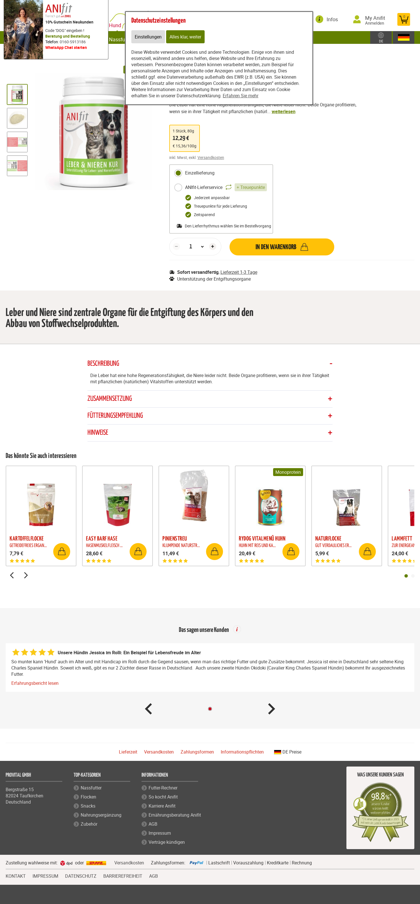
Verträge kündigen (167, 842)
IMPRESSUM (45, 875)
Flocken (88, 797)
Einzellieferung (194, 173)
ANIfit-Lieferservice (220, 187)
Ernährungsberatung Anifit (175, 815)
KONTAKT (16, 875)
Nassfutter (91, 788)
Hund (121, 23)
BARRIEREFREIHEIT (122, 875)
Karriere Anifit (162, 806)
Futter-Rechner (163, 788)
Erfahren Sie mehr (240, 95)
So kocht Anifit (163, 797)
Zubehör (89, 824)
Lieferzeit (128, 752)
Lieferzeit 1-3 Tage (238, 272)
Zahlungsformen (197, 752)
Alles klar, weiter (185, 37)
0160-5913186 (73, 41)
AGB (153, 824)
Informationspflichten (242, 752)
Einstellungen (148, 37)
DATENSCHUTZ (81, 875)
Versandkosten (211, 157)
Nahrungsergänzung (101, 815)
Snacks (88, 806)
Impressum (160, 833)
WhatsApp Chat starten (66, 47)
